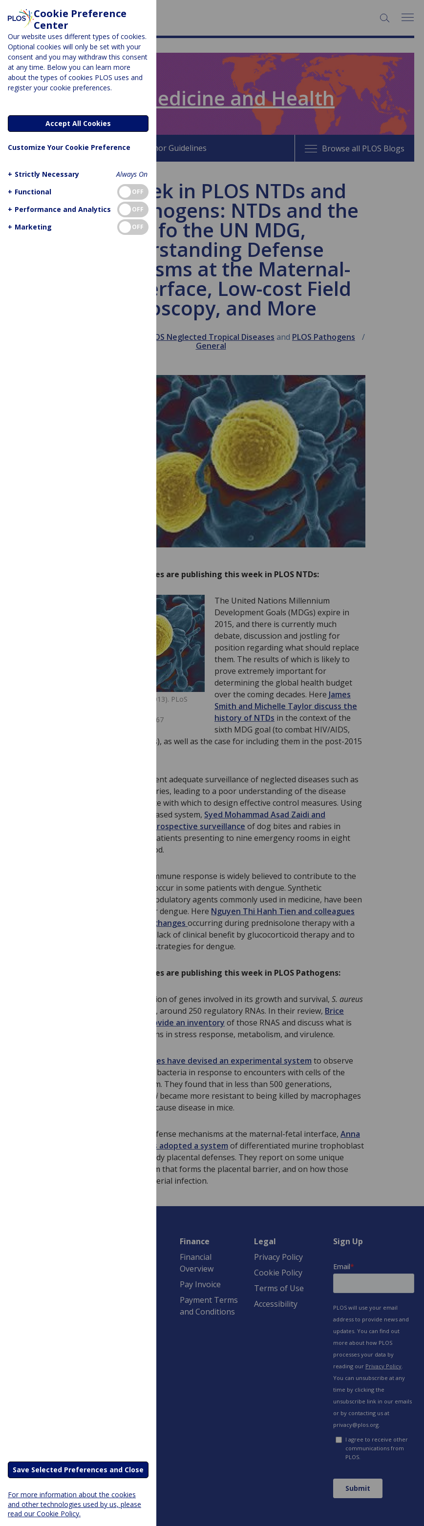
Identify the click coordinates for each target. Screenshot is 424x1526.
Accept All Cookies (78, 123)
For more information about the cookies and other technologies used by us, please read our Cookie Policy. (74, 1504)
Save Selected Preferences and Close (78, 1469)
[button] (42, 174)
